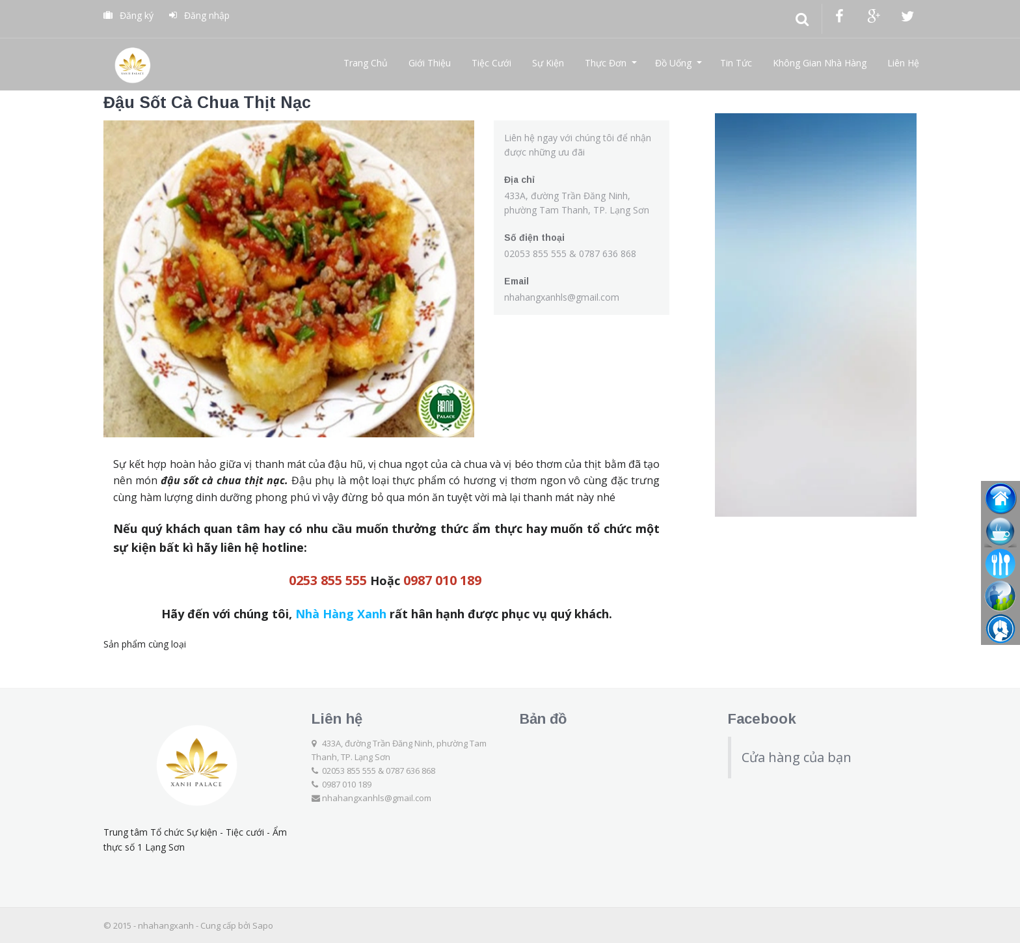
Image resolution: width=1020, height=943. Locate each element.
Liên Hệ (903, 63)
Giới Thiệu (430, 63)
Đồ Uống (673, 63)
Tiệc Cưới (491, 63)
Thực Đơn (605, 63)
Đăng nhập (199, 15)
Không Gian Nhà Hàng (819, 63)
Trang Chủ (365, 63)
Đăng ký (128, 15)
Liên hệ (337, 719)
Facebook (762, 719)
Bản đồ (543, 719)
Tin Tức (736, 63)
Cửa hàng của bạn (797, 757)
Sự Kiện (548, 63)
